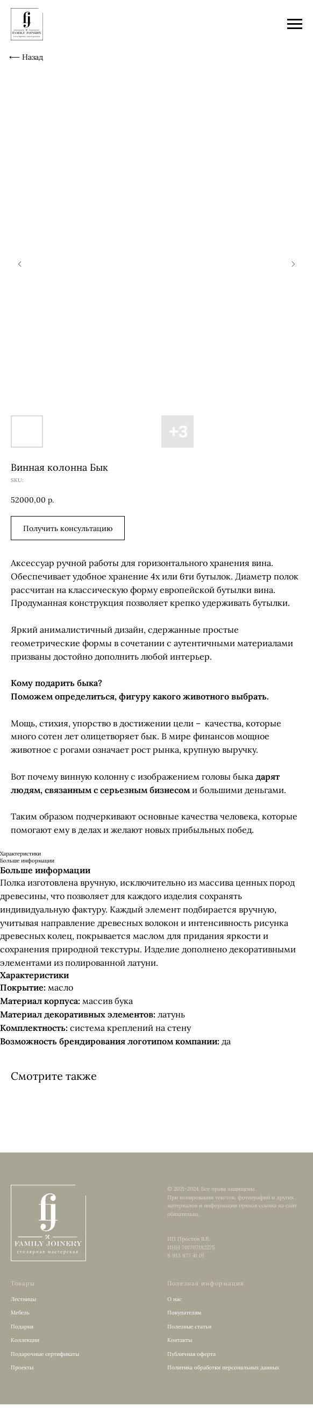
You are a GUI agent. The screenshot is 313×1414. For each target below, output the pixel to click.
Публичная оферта (191, 1354)
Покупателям (184, 1312)
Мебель (20, 1312)
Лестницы (23, 1299)
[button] (68, 528)
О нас (174, 1299)
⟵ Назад (26, 57)
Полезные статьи (189, 1326)
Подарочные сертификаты (45, 1354)
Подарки (22, 1326)
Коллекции (25, 1340)
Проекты (22, 1367)
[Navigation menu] (294, 24)
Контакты (179, 1340)
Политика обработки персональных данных (223, 1367)
